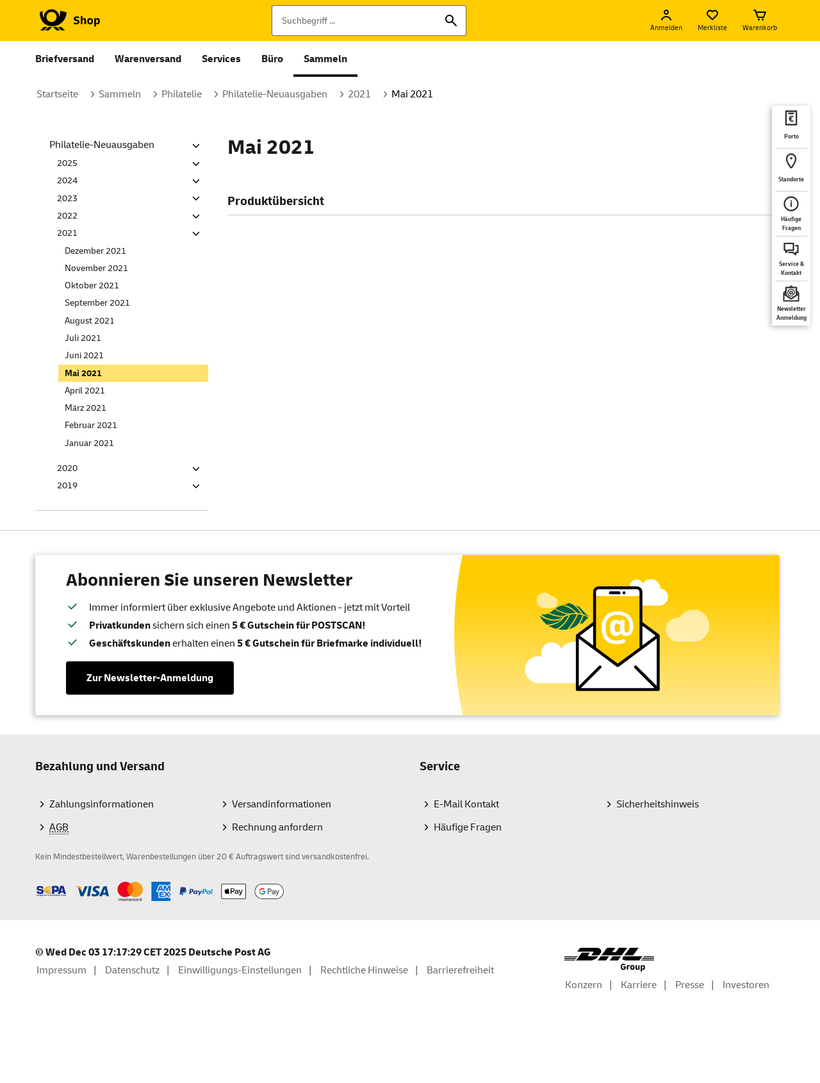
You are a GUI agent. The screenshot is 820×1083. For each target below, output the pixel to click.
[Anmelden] (666, 20)
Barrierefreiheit (460, 970)
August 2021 (90, 320)
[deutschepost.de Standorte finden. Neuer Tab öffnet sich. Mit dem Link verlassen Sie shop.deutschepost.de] (791, 170)
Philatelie (181, 94)
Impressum (61, 970)
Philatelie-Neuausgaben (274, 94)
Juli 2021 (83, 338)
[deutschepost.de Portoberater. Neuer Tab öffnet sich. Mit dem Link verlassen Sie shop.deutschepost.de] (791, 127)
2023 (67, 198)
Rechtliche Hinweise (364, 970)
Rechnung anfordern (277, 827)
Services (221, 59)
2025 (67, 163)
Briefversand (64, 59)
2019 (67, 485)
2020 (67, 468)
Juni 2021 (84, 355)
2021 (359, 94)
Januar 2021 (89, 443)
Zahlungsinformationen (101, 804)
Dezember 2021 (95, 250)
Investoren (746, 985)
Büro (272, 59)
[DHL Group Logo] (609, 959)
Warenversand (148, 59)
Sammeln (325, 59)
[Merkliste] (712, 20)
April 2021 (85, 390)
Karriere (639, 985)
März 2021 (85, 407)
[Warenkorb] (760, 20)
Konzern (583, 985)
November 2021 (96, 268)
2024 (67, 180)
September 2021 (97, 302)
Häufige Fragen (468, 827)
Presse (689, 985)
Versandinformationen (281, 804)
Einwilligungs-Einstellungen (240, 970)
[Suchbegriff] (369, 20)
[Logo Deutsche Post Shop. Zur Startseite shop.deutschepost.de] (67, 20)
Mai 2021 (412, 94)
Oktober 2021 (92, 285)
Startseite (57, 94)
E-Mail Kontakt (466, 804)
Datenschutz (132, 970)
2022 (67, 215)
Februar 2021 (91, 425)
